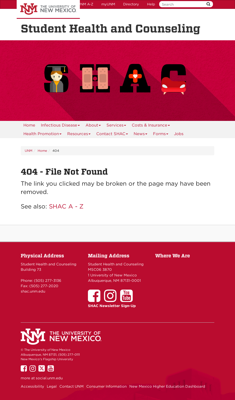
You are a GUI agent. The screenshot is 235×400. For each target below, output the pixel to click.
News (141, 134)
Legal (52, 386)
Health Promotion (42, 134)
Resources (79, 134)
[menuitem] (29, 125)
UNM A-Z (85, 4)
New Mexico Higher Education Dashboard (167, 386)
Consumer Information (106, 386)
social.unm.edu (49, 378)
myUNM (108, 4)
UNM (28, 151)
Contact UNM (71, 386)
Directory (131, 4)
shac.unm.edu (33, 291)
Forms (161, 134)
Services (116, 126)
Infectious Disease (60, 126)
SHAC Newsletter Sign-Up (112, 306)
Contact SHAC (112, 134)
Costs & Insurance (151, 126)
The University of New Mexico (48, 9)
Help (151, 4)
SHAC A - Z (66, 206)
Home (29, 125)
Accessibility (32, 386)
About (93, 126)
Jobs (178, 133)
